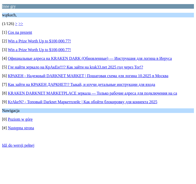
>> (20, 23)
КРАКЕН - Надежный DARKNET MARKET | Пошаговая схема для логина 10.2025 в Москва (88, 76)
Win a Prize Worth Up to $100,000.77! (39, 41)
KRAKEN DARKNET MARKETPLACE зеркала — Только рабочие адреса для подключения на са (92, 93)
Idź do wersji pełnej (18, 145)
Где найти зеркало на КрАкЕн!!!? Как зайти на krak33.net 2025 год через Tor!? (75, 67)
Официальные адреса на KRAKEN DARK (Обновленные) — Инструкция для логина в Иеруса (90, 58)
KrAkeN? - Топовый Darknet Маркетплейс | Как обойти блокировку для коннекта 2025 (82, 102)
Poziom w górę (20, 119)
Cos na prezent (20, 32)
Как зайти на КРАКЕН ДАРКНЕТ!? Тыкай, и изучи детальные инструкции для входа (81, 84)
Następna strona (21, 128)
